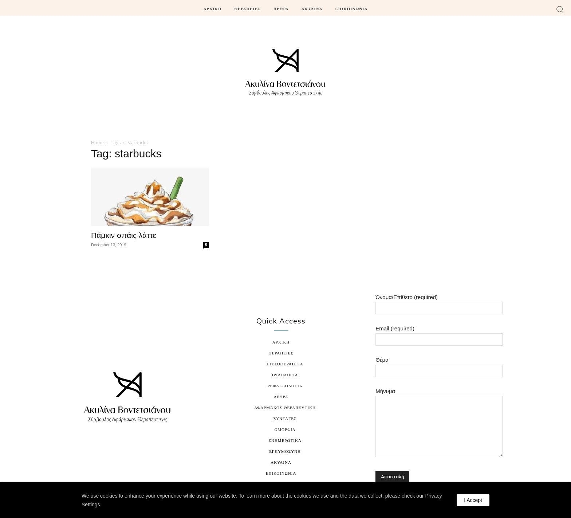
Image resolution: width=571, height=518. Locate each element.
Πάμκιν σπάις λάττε (123, 235)
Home (97, 143)
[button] (560, 9)
